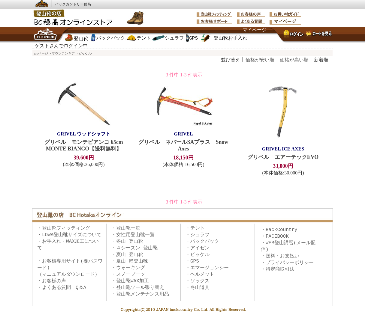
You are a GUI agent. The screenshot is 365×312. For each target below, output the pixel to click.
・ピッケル (198, 254)
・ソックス (198, 281)
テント (144, 38)
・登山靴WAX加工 (130, 281)
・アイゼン (198, 248)
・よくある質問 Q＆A (61, 287)
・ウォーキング (128, 268)
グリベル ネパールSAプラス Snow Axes (183, 141)
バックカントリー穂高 (73, 4)
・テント (195, 228)
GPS (193, 38)
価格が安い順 (260, 59)
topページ (41, 53)
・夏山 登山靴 (127, 254)
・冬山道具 (198, 287)
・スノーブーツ (128, 274)
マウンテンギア (63, 53)
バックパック (110, 38)
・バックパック (202, 241)
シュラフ (174, 38)
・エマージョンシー (207, 268)
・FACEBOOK (275, 236)
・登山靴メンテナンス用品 (140, 294)
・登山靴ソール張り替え (137, 287)
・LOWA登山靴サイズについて (69, 235)
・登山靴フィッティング (63, 228)
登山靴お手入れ (230, 38)
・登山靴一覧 (125, 228)
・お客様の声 (51, 281)
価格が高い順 (294, 59)
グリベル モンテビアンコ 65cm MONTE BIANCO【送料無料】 (84, 141)
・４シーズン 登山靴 (134, 248)
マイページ (255, 30)
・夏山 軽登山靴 (129, 261)
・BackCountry (279, 230)
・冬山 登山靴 (127, 241)
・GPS (192, 261)
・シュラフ (198, 235)
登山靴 (81, 39)
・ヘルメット (200, 274)
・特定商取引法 (277, 269)
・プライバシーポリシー (287, 263)
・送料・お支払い (280, 256)
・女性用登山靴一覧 (133, 235)
